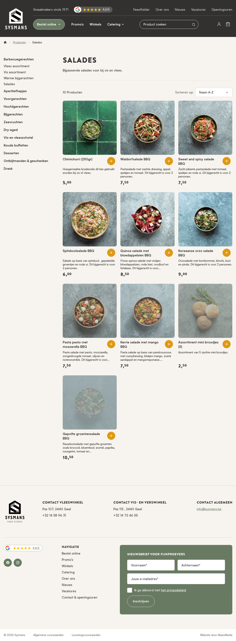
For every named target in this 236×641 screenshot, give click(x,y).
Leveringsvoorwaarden (86, 635)
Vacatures (198, 9)
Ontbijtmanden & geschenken (26, 161)
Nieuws (180, 9)
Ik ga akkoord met (160, 590)
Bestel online (49, 24)
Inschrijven (141, 601)
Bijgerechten (13, 114)
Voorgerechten (15, 99)
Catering (113, 24)
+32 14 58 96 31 (54, 515)
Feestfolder (141, 9)
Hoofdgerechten (16, 106)
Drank (8, 169)
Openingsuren (221, 9)
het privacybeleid (173, 590)
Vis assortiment (15, 72)
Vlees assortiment (17, 66)
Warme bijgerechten (19, 78)
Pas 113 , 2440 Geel (127, 509)
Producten (19, 42)
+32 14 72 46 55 (125, 515)
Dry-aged (11, 130)
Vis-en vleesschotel (18, 137)
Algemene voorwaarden (48, 635)
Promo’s (77, 24)
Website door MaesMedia (216, 635)
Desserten (11, 153)
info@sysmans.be (209, 509)
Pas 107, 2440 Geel (56, 509)
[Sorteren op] (213, 92)
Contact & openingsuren (79, 597)
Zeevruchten (13, 122)
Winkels (95, 24)
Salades (9, 84)
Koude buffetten (16, 145)
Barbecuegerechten (19, 59)
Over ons (162, 9)
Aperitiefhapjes (15, 91)
